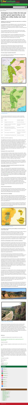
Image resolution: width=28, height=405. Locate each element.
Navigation (14, 4)
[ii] (7, 173)
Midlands (4, 400)
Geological (4, 375)
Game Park (6, 363)
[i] (19, 37)
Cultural (4, 371)
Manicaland (4, 398)
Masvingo (3, 9)
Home (1, 9)
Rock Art (4, 381)
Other (4, 379)
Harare (4, 390)
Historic (4, 377)
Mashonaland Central (6, 391)
